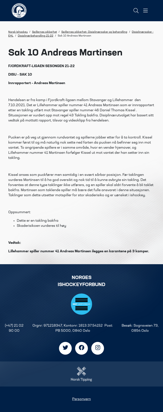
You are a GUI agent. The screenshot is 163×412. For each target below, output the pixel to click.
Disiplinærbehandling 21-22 (35, 36)
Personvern (81, 399)
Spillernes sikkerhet (44, 32)
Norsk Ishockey (18, 32)
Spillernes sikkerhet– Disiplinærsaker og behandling (94, 32)
